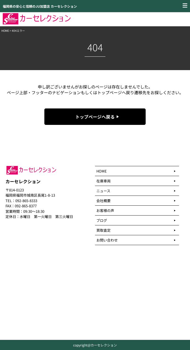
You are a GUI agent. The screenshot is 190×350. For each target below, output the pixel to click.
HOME (5, 30)
